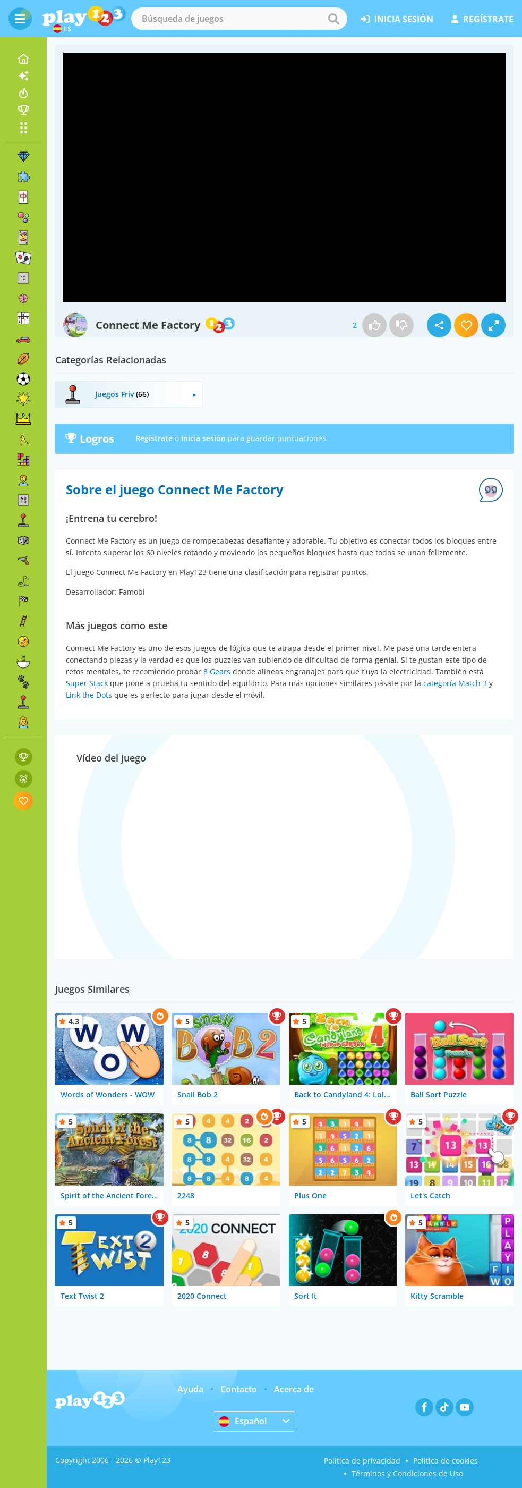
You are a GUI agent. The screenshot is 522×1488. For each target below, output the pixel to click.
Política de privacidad (362, 1461)
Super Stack (87, 683)
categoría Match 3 (455, 683)
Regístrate (154, 438)
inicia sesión (397, 19)
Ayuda (190, 1389)
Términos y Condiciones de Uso (407, 1473)
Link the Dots (89, 695)
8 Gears (216, 671)
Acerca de (294, 1389)
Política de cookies (445, 1461)
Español (243, 1421)
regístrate (482, 19)
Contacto (238, 1389)
